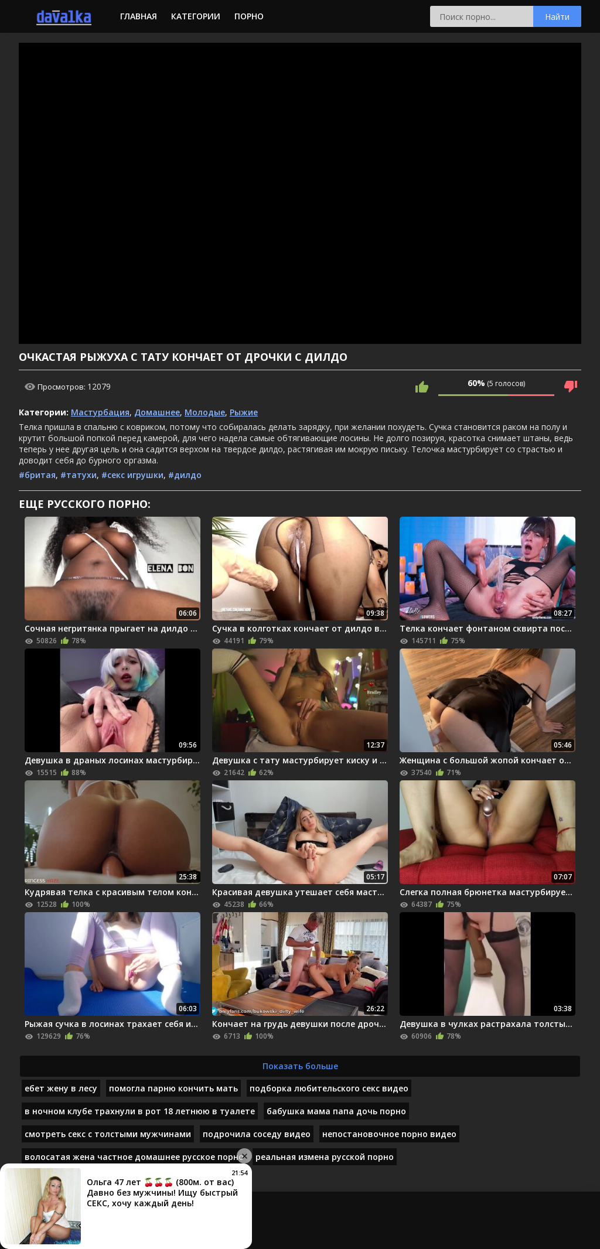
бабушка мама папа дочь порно (336, 1111)
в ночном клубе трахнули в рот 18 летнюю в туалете (140, 1111)
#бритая (37, 474)
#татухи (78, 474)
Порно (249, 16)
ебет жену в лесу (61, 1088)
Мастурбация (100, 412)
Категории (195, 16)
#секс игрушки (132, 474)
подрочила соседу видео (257, 1133)
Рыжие (244, 412)
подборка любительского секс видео (329, 1088)
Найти (557, 16)
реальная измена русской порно (324, 1156)
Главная (138, 16)
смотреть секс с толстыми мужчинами (108, 1133)
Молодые (205, 412)
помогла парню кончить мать (173, 1088)
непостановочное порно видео (389, 1133)
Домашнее (157, 412)
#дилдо (185, 474)
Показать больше (300, 1065)
